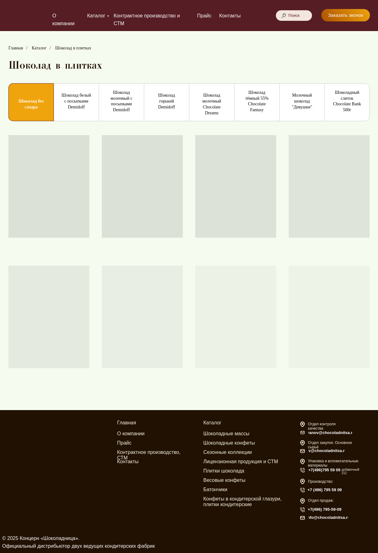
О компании (130, 433)
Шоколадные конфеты (229, 443)
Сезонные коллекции (227, 452)
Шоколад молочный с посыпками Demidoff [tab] (121, 101)
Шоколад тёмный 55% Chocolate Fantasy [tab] (257, 101)
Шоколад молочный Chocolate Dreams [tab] (211, 104)
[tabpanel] (189, 268)
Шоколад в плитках (73, 48)
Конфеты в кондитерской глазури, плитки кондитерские (242, 501)
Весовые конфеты (224, 480)
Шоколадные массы (226, 433)
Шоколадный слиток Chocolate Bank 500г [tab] (347, 101)
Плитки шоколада (223, 470)
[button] (345, 15)
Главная (15, 48)
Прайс (204, 15)
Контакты (230, 15)
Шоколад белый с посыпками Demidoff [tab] (76, 101)
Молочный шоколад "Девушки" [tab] (302, 101)
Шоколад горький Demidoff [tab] (166, 101)
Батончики (215, 489)
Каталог (96, 15)
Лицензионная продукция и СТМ (240, 461)
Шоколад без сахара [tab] (31, 104)
